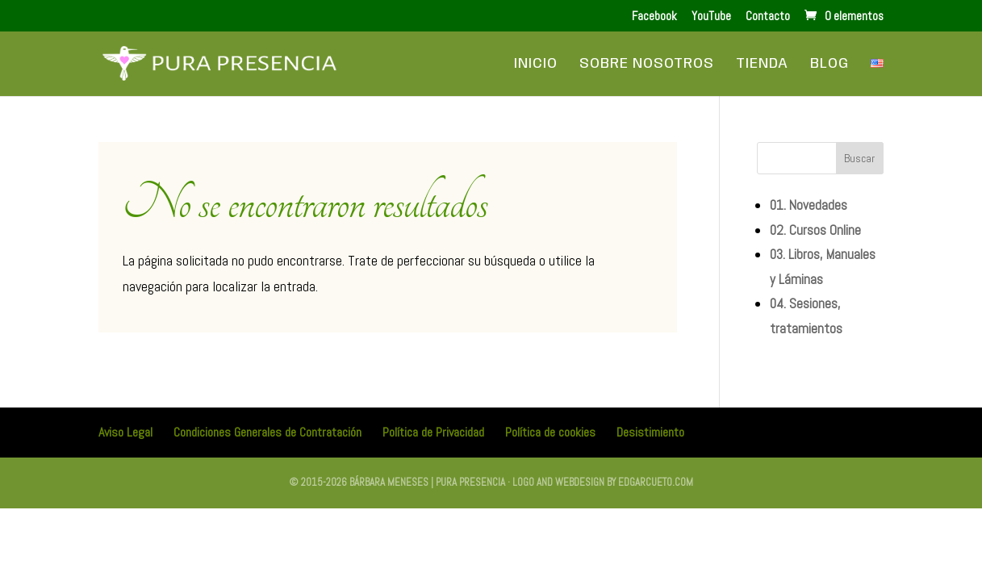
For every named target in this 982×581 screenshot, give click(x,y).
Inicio (536, 64)
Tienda (762, 64)
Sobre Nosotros (646, 64)
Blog (829, 64)
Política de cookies (550, 432)
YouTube (711, 16)
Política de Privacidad (433, 432)
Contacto (768, 16)
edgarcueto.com (655, 482)
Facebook (654, 16)
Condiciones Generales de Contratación (267, 432)
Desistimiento (650, 432)
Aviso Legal (125, 432)
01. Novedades (808, 205)
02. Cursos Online (815, 230)
